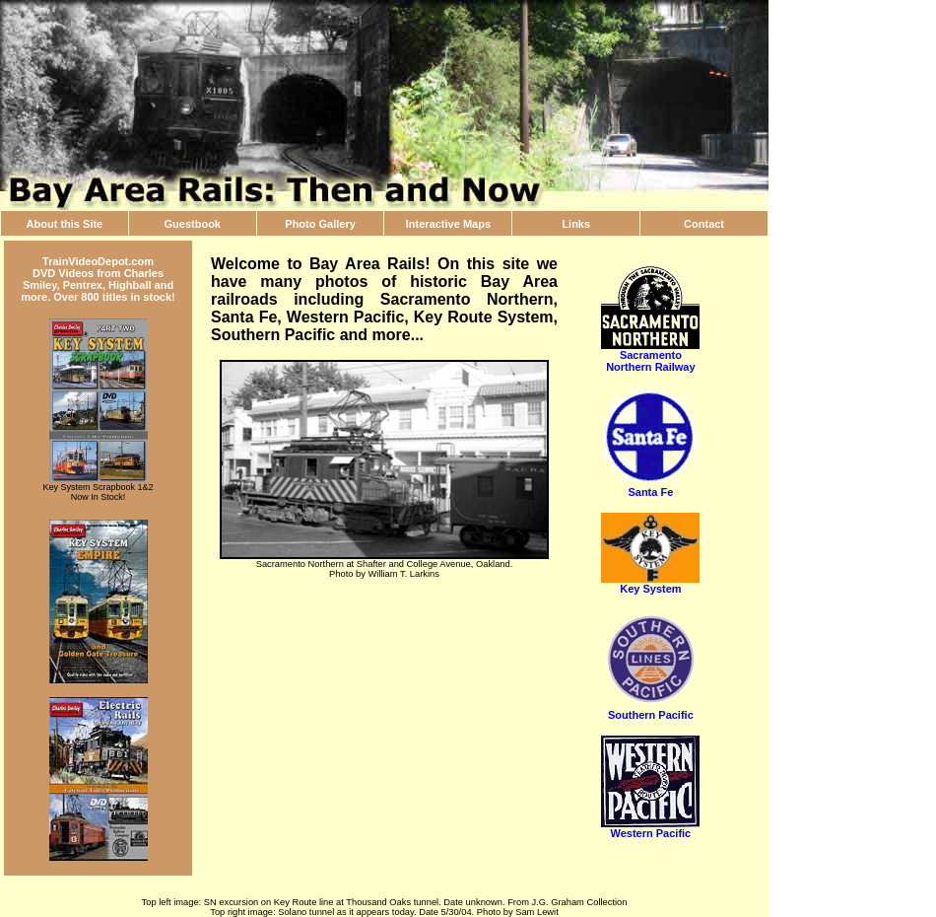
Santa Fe (650, 487)
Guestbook (193, 224)
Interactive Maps (448, 224)
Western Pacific (650, 828)
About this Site (65, 224)
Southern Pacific (650, 710)
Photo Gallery (320, 224)
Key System (650, 584)
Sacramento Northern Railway (650, 356)
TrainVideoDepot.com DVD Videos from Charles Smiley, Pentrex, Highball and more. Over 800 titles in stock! (98, 279)
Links (576, 224)
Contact (704, 224)
